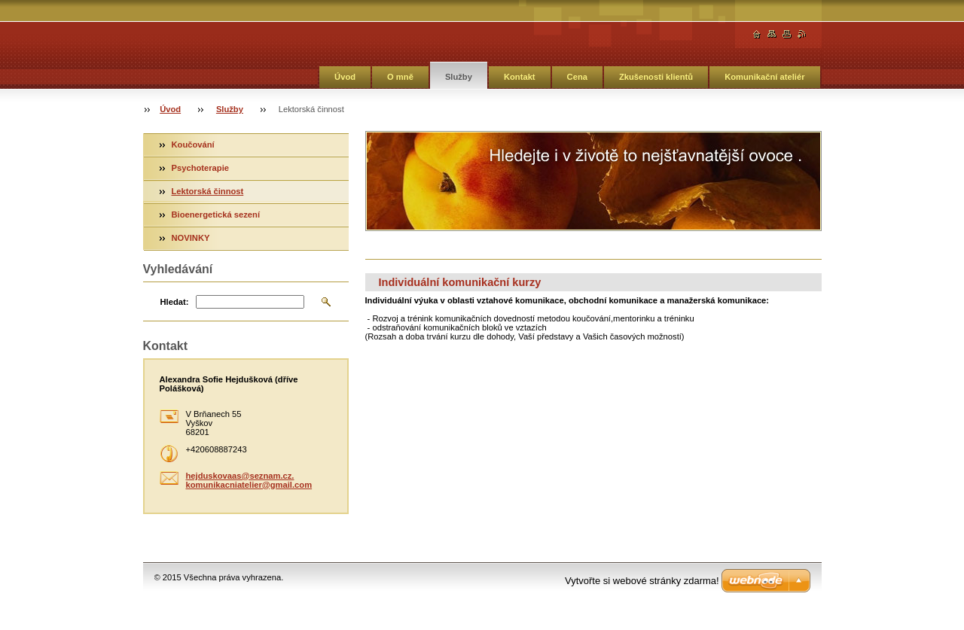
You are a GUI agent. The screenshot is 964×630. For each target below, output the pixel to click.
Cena (577, 76)
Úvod (344, 76)
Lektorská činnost (208, 191)
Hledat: (174, 301)
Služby (458, 76)
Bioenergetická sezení (216, 214)
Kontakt (519, 76)
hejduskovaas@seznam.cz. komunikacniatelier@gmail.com (249, 480)
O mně (400, 76)
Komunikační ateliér (764, 76)
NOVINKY (191, 237)
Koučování (193, 144)
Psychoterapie (200, 167)
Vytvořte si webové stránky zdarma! (642, 580)
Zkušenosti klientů (656, 76)
